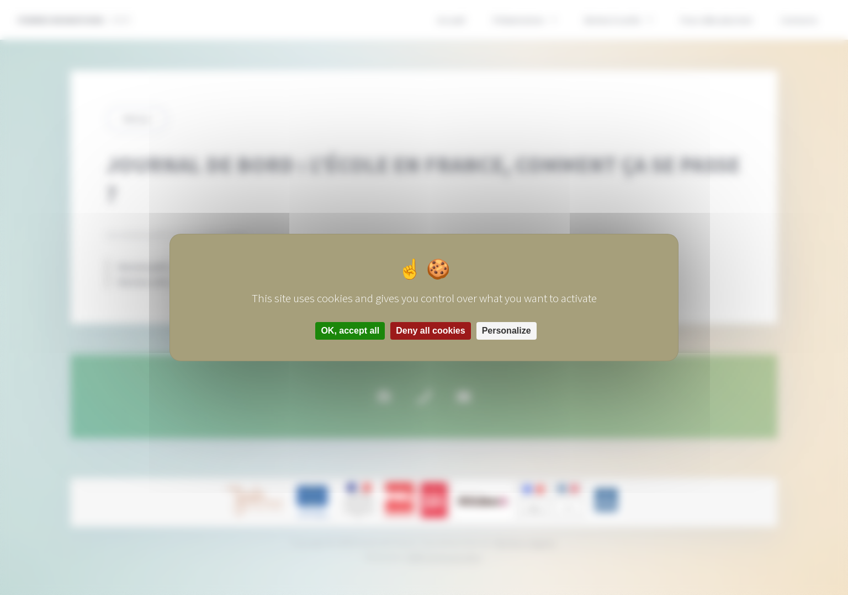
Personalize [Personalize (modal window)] (506, 330)
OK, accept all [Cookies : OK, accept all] (350, 330)
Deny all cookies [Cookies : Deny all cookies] (430, 330)
